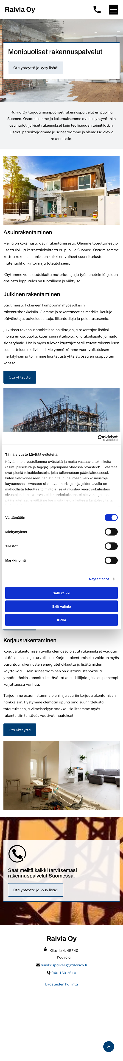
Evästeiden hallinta (61, 984)
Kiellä (61, 620)
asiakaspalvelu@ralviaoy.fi (64, 965)
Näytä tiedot (99, 579)
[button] (113, 10)
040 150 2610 (63, 973)
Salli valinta (61, 606)
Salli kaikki (61, 593)
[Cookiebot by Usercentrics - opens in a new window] (98, 438)
